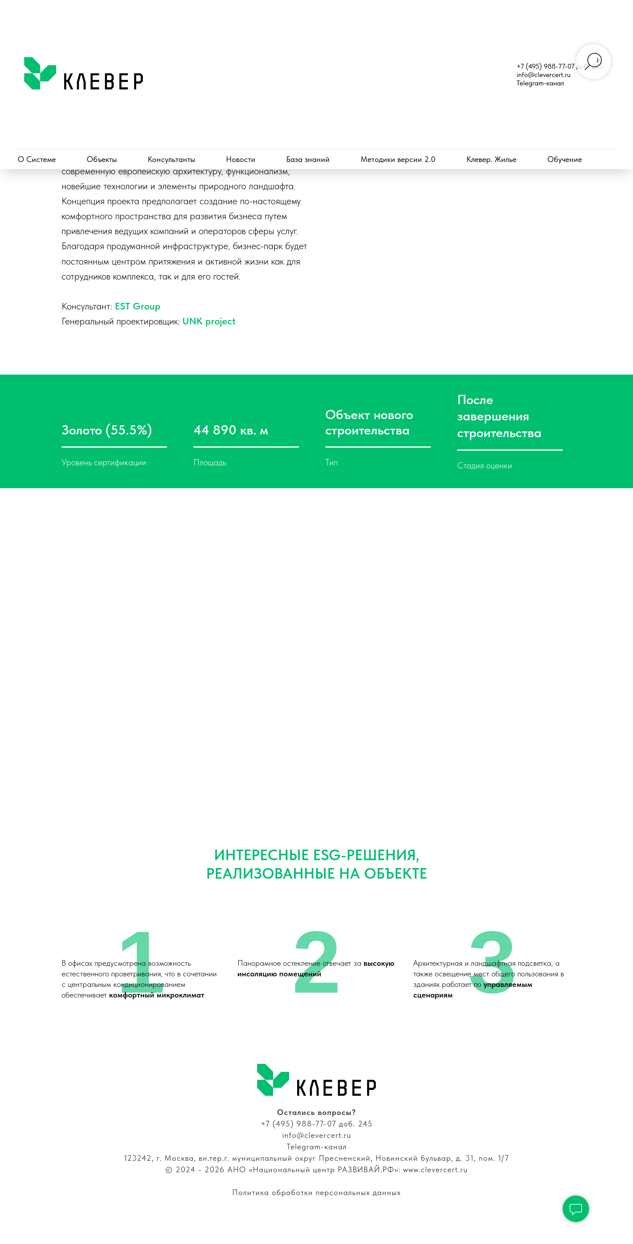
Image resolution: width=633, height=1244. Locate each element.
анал (337, 1163)
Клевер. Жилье (491, 159)
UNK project (472, 329)
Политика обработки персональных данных (316, 1209)
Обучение (564, 159)
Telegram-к (307, 1163)
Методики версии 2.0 (398, 159)
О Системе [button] (37, 159)
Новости (240, 159)
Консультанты (171, 159)
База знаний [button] (308, 159)
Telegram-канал (540, 83)
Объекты (102, 159)
